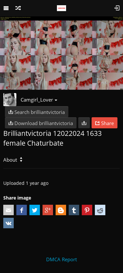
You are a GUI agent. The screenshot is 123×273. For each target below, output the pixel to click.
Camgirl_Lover (39, 99)
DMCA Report (61, 259)
